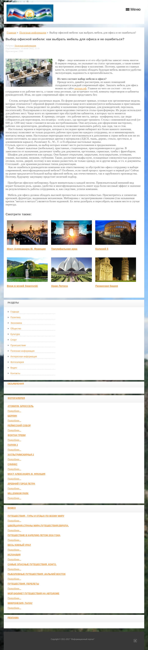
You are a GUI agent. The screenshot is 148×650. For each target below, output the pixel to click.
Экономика (16, 323)
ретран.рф (80, 88)
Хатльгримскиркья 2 (21, 454)
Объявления (16, 384)
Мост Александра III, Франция (26, 474)
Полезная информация (22, 351)
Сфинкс (12, 464)
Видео (13, 367)
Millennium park (18, 493)
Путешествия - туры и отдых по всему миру (36, 516)
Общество (15, 328)
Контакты (15, 373)
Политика (15, 317)
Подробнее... (14, 411)
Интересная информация (23, 356)
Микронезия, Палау (20, 603)
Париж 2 (13, 445)
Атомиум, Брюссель (20, 406)
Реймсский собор (19, 425)
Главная (14, 312)
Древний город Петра (21, 483)
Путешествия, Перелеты (23, 584)
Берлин (12, 416)
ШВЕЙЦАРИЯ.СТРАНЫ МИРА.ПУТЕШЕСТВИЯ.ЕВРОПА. (38, 525)
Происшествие (18, 345)
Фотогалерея (17, 362)
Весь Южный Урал (19, 545)
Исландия (14, 554)
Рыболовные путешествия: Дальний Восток (36, 574)
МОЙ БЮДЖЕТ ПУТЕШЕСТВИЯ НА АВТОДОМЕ (33, 593)
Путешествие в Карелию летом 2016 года (34, 535)
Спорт (13, 340)
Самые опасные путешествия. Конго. (32, 564)
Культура (15, 334)
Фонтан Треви (17, 435)
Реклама (13, 617)
